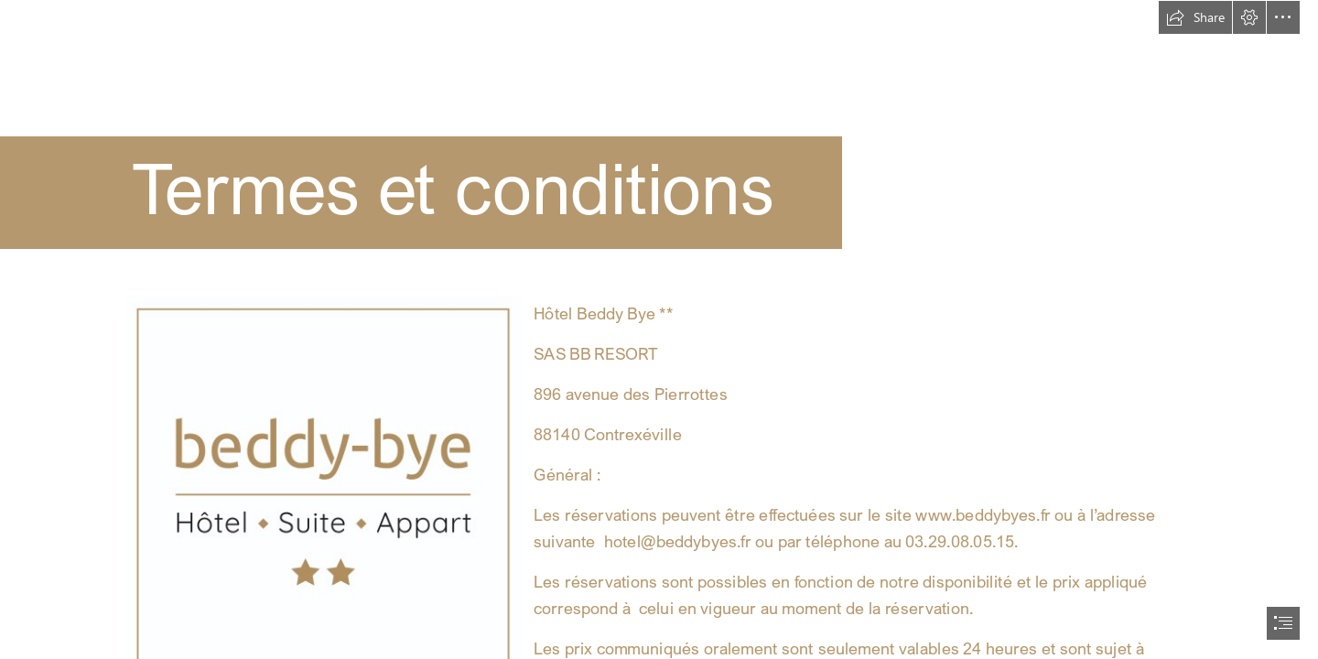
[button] (1195, 17)
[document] (659, 329)
